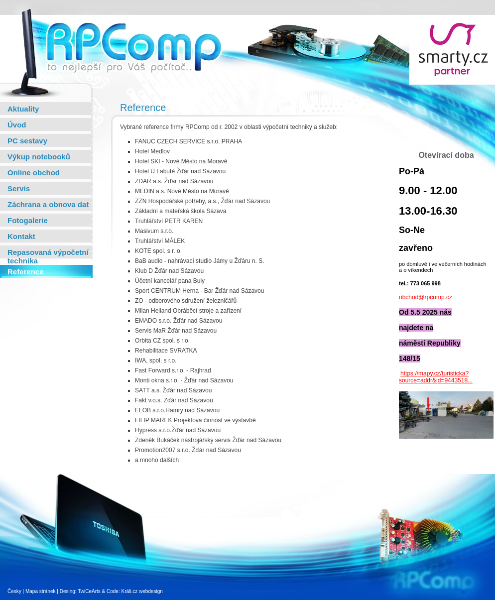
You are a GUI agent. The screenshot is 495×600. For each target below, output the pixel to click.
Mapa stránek (40, 591)
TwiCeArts (89, 591)
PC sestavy (27, 140)
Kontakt (21, 236)
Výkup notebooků (38, 156)
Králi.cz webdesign (141, 591)
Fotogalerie (27, 220)
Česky (14, 591)
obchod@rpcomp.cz (425, 297)
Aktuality (23, 109)
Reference (25, 271)
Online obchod (33, 172)
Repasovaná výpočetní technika (48, 256)
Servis (18, 188)
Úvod (16, 124)
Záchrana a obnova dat (48, 204)
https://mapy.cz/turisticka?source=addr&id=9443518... (436, 377)
